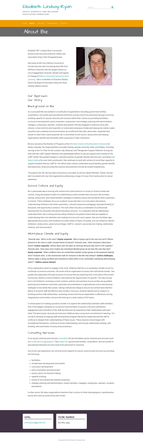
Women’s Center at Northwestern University (88, 144)
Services (40, 23)
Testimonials (52, 23)
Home (24, 23)
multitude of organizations (42, 342)
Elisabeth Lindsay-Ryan (47, 6)
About (32, 23)
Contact (64, 23)
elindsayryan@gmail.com (35, 423)
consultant (63, 338)
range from (63, 342)
